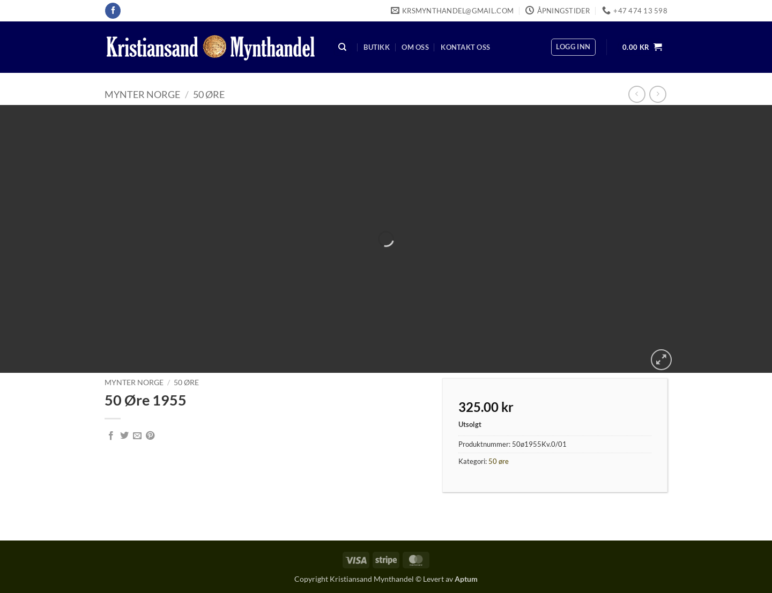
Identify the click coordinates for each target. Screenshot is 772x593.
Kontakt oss (465, 47)
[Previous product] (657, 94)
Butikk (376, 47)
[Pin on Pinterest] (150, 436)
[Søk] (342, 47)
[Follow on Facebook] (113, 11)
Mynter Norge (142, 94)
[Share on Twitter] (124, 436)
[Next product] (636, 94)
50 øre (209, 94)
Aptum (466, 578)
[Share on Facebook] (111, 436)
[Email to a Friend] (137, 436)
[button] (573, 47)
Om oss (415, 47)
